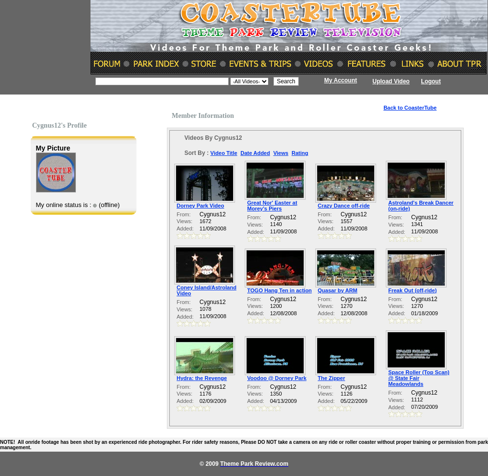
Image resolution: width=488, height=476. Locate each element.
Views (281, 153)
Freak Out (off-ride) (412, 290)
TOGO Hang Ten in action (279, 290)
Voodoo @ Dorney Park (277, 378)
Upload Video (391, 81)
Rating (299, 153)
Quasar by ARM (338, 290)
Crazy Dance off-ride (344, 206)
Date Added (255, 153)
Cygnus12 (212, 214)
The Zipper (331, 378)
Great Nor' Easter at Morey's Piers (272, 205)
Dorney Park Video (200, 206)
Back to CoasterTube (409, 108)
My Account (340, 80)
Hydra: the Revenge (202, 378)
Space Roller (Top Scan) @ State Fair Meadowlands (419, 378)
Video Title (223, 153)
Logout (431, 81)
